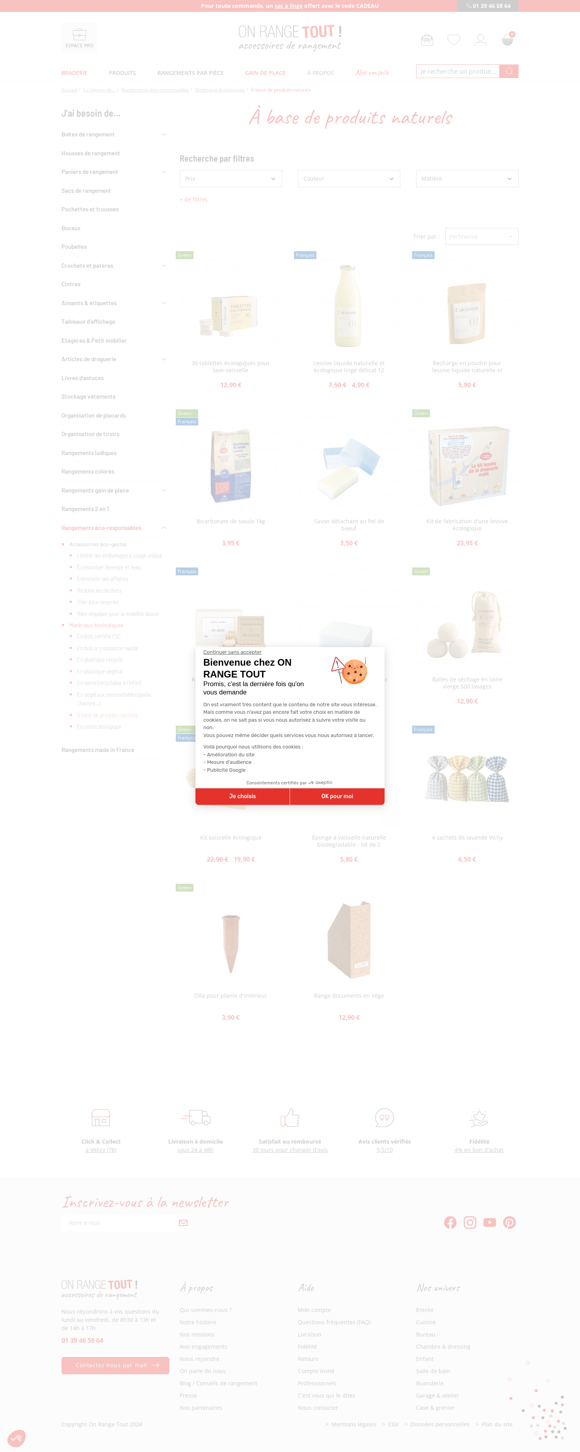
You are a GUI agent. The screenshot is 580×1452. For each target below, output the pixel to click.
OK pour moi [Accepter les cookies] (337, 796)
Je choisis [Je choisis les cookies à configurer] (242, 796)
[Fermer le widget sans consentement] (232, 652)
